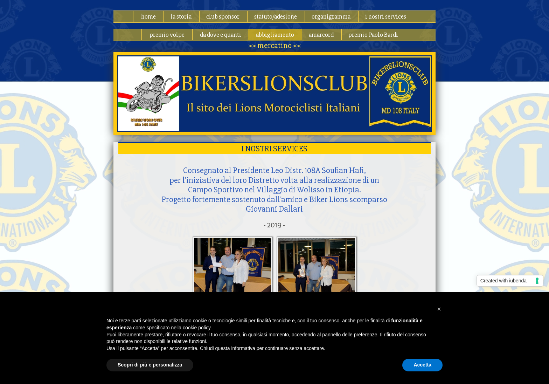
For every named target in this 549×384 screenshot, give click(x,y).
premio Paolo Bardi (373, 35)
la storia (181, 16)
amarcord (321, 35)
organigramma (331, 16)
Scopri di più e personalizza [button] (150, 365)
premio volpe (167, 35)
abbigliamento (275, 35)
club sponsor (222, 16)
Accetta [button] (422, 365)
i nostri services (385, 16)
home (148, 16)
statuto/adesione (275, 16)
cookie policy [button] (196, 327)
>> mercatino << (274, 45)
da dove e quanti (220, 35)
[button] (439, 309)
